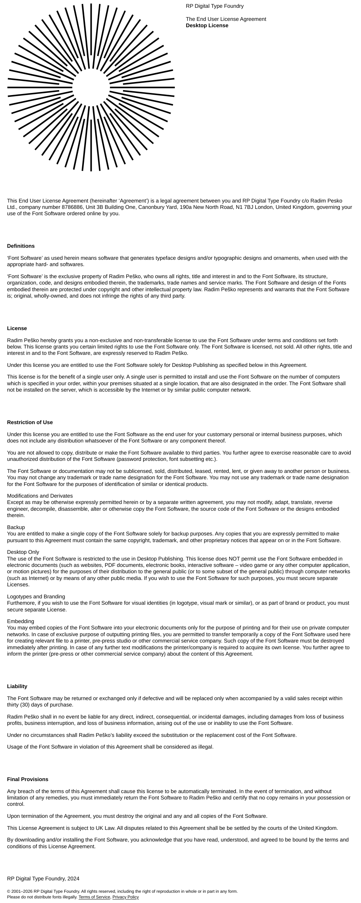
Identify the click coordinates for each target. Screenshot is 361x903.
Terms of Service (94, 897)
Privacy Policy (125, 897)
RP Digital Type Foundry (56, 891)
